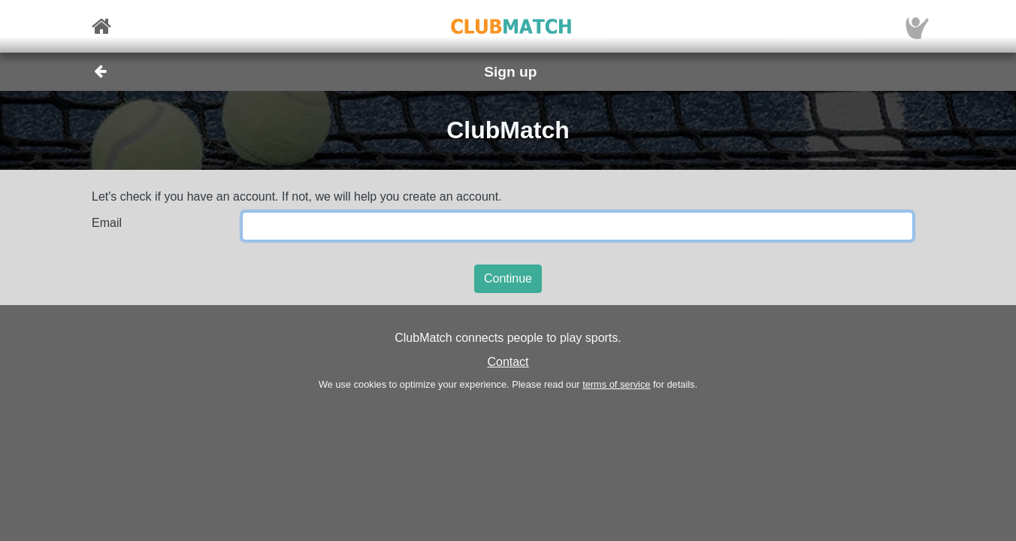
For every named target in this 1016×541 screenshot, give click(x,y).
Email (107, 222)
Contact (507, 361)
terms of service (616, 384)
